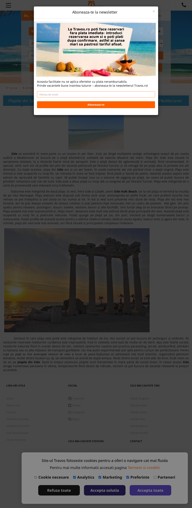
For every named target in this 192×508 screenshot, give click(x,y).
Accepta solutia (104, 490)
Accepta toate (151, 490)
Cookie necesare (51, 477)
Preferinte (137, 477)
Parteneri (164, 477)
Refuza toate (59, 490)
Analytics (83, 477)
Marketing (110, 477)
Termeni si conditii (144, 467)
